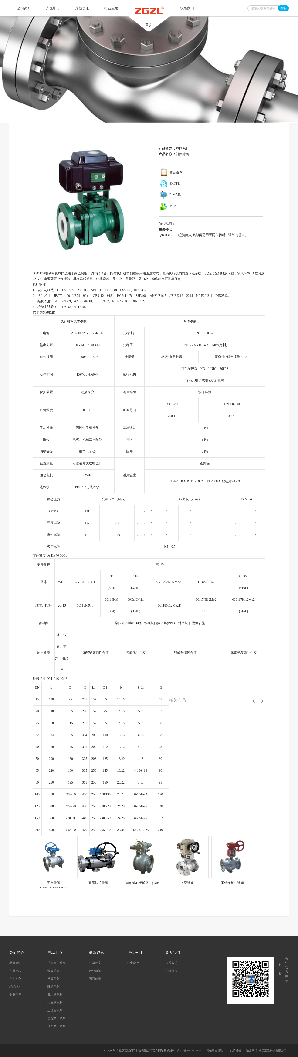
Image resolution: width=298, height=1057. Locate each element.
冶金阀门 (251, 1050)
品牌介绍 (15, 963)
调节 (94, 273)
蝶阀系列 (53, 971)
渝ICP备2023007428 (189, 1050)
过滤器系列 (55, 1010)
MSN (172, 206)
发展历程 (15, 971)
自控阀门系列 (56, 1018)
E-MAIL (175, 195)
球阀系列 (182, 148)
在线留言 (171, 971)
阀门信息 (95, 978)
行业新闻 (95, 971)
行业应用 (111, 8)
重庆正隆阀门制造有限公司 (135, 1050)
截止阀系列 (55, 994)
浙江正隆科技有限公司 (273, 1050)
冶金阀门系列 (56, 963)
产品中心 (53, 8)
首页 (149, 15)
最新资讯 (82, 8)
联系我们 (187, 8)
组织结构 (15, 986)
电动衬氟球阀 (54, 273)
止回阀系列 (55, 1002)
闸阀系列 (53, 978)
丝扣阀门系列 (56, 1026)
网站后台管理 (214, 1050)
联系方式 (171, 963)
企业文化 (15, 978)
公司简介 (24, 8)
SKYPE (174, 183)
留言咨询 (176, 172)
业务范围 (15, 994)
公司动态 (95, 963)
